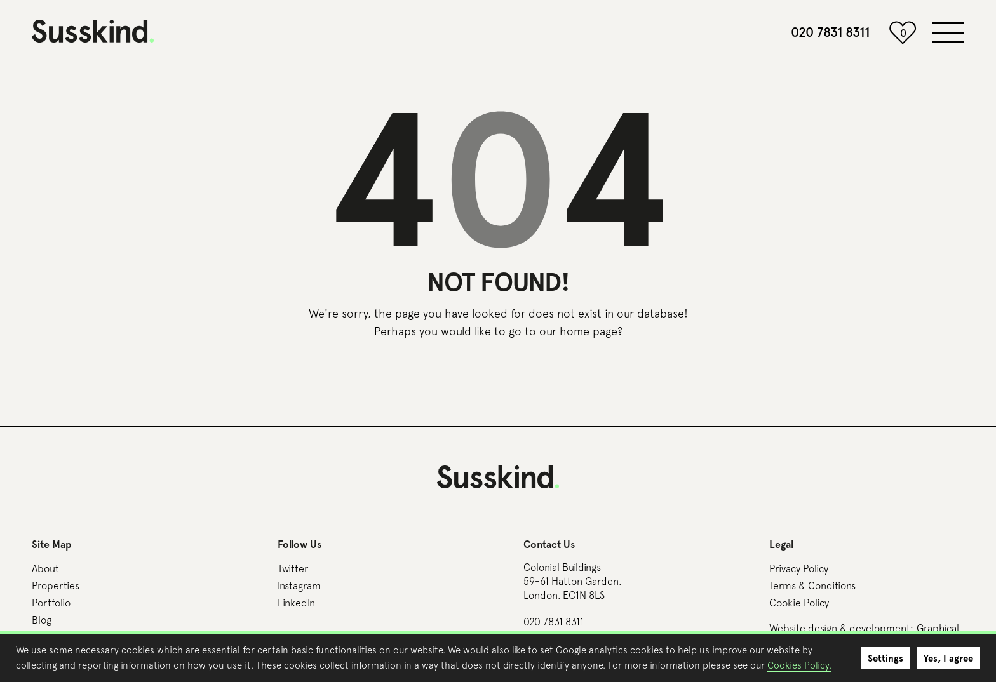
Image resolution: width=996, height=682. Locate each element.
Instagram (299, 585)
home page (588, 331)
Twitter (293, 568)
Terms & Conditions (812, 585)
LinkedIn (296, 602)
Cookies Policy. (799, 665)
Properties (55, 585)
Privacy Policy (798, 568)
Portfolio (51, 602)
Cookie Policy (799, 602)
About (45, 568)
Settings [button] (885, 658)
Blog (41, 619)
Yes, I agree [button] (948, 658)
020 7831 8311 (830, 32)
